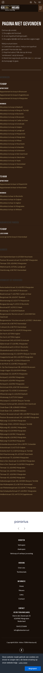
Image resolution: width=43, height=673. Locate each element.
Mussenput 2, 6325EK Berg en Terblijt (15, 400)
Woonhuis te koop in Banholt (11, 107)
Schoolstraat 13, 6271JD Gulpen (12, 447)
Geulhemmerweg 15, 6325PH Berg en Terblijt (18, 354)
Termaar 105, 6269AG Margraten (13, 263)
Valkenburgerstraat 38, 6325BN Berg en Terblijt (19, 481)
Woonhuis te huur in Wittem (11, 209)
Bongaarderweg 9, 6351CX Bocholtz (14, 304)
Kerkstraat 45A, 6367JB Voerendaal (14, 387)
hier (32, 58)
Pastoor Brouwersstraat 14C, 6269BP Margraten (19, 417)
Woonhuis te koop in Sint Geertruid (13, 154)
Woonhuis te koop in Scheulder (12, 147)
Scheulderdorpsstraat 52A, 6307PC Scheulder (18, 444)
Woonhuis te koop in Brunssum (12, 117)
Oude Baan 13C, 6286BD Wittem (13, 411)
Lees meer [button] (23, 663)
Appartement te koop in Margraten (14, 98)
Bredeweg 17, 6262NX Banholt (12, 311)
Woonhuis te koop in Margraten (12, 137)
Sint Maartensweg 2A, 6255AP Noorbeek (16, 454)
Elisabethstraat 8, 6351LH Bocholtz (14, 347)
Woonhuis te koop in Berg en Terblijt (14, 110)
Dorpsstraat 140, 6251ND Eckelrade (14, 340)
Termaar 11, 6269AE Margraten (12, 467)
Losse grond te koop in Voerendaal (13, 237)
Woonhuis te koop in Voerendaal (12, 164)
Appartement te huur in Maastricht (13, 184)
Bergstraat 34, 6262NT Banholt (12, 297)
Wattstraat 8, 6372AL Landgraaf (12, 267)
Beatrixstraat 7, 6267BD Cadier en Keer (15, 294)
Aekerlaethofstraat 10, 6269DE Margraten (17, 287)
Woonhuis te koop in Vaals (10, 160)
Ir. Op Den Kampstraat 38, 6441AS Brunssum (17, 367)
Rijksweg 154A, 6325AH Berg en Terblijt (16, 424)
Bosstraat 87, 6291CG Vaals (11, 307)
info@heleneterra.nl (21, 630)
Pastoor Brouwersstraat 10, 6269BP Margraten (19, 260)
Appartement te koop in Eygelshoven (14, 95)
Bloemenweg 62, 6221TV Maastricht (14, 300)
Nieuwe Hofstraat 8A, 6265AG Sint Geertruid (18, 404)
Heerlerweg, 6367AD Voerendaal (13, 270)
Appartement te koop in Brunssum (13, 91)
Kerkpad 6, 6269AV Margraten (12, 384)
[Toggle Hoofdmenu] (40, 8)
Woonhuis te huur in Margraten (12, 206)
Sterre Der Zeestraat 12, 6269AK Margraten (17, 461)
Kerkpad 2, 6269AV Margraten (12, 377)
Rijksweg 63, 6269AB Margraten (13, 431)
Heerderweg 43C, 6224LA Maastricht (15, 360)
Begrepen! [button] (33, 668)
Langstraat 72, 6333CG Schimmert (13, 390)
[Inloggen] (31, 2)
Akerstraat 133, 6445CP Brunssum (13, 290)
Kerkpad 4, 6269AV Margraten (12, 380)
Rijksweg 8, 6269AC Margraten (12, 434)
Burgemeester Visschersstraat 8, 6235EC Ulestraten (20, 320)
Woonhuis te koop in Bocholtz (12, 114)
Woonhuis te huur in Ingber (10, 203)
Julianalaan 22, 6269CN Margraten (14, 374)
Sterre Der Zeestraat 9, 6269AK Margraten (17, 464)
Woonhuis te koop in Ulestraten (12, 157)
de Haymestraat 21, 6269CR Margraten (15, 330)
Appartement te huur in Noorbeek (13, 187)
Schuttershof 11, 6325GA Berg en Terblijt (16, 451)
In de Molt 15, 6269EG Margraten (13, 364)
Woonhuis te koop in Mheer (11, 140)
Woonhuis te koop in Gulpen (11, 127)
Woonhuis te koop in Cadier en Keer (14, 120)
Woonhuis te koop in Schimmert (12, 150)
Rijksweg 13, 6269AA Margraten (13, 420)
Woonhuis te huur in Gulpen (10, 199)
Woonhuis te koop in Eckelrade (12, 124)
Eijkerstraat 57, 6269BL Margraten (14, 344)
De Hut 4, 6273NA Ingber (10, 333)
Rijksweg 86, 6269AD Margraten (13, 437)
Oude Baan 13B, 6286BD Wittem (13, 407)
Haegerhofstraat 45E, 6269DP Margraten (16, 357)
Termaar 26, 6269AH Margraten (13, 471)
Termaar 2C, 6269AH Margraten (13, 474)
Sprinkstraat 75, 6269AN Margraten (14, 457)
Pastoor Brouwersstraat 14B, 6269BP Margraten (19, 414)
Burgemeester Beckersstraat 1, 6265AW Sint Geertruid (17, 315)
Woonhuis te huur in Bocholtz (11, 196)
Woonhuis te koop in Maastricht (12, 134)
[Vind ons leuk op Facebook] (3, 2)
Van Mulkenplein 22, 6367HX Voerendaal (16, 484)
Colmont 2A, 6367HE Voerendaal (13, 323)
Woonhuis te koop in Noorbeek (12, 144)
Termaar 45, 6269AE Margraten (12, 477)
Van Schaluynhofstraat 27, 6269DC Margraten (18, 491)
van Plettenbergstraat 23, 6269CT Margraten (18, 487)
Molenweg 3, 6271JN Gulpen (11, 397)
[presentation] (18, 528)
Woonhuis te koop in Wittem (11, 167)
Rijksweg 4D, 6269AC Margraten (13, 427)
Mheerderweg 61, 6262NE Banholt (14, 394)
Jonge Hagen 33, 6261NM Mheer (13, 370)
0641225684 (21, 626)
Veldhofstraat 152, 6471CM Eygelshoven (16, 494)
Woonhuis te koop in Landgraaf (12, 130)
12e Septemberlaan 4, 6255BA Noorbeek (16, 257)
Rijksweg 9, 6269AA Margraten (12, 441)
